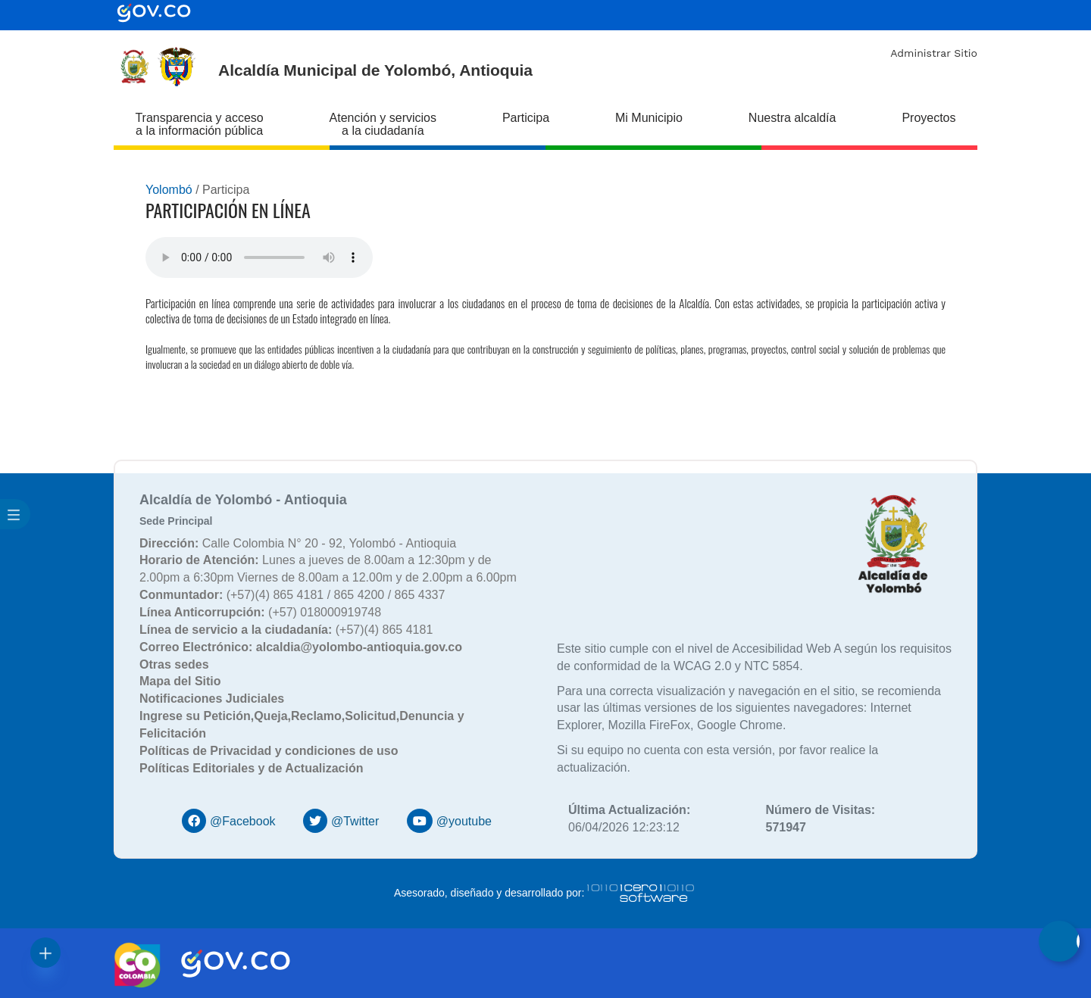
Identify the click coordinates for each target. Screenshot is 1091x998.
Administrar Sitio (933, 53)
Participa (525, 117)
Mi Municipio (649, 117)
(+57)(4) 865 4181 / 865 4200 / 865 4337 (292, 594)
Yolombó (168, 189)
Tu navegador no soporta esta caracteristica (259, 257)
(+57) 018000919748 (260, 612)
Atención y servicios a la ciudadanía (383, 124)
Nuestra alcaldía (792, 117)
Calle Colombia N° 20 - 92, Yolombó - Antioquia (297, 543)
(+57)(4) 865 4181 (286, 629)
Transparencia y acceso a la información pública (199, 124)
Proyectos (928, 117)
